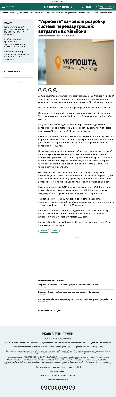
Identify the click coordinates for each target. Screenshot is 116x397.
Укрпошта (44, 231)
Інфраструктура (36, 13)
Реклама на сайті (11, 343)
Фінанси (59, 13)
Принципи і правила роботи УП (98, 343)
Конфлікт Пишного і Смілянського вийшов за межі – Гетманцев (68, 292)
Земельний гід (92, 13)
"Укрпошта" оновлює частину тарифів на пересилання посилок (69, 284)
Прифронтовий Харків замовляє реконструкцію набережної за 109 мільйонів (16, 55)
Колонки (24, 13)
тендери (55, 231)
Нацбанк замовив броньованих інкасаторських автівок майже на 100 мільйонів (15, 43)
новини (5, 13)
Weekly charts (106, 13)
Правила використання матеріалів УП (70, 343)
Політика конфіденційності (42, 343)
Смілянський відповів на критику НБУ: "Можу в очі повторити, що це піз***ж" (75, 299)
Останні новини (12, 72)
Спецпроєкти (70, 13)
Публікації (14, 13)
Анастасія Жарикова (46, 36)
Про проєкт (24, 343)
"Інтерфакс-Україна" (67, 351)
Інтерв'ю (81, 13)
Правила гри (49, 13)
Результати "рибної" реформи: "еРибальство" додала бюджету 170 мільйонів (16, 31)
